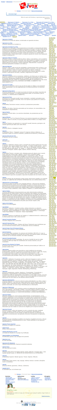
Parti (53, 184)
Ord (53, 179)
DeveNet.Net (28, 403)
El (49, 125)
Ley (55, 156)
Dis (54, 120)
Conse (50, 88)
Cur (53, 99)
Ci (49, 78)
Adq (50, 53)
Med (55, 163)
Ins (56, 148)
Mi (52, 165)
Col (52, 80)
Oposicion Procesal (12, 33)
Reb (55, 207)
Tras (56, 238)
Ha (51, 139)
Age (50, 55)
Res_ (50, 218)
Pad (54, 181)
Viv (52, 245)
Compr (50, 83)
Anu (50, 60)
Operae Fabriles (5, 112)
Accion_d (51, 43)
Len (50, 156)
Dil (52, 120)
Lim (55, 158)
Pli (51, 191)
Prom (50, 202)
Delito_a (51, 104)
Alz (56, 57)
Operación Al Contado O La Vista (45, 22)
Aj (54, 55)
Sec (50, 223)
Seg (52, 223)
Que (53, 205)
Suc (50, 231)
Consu (50, 90)
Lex (52, 156)
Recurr (53, 209)
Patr (53, 186)
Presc (50, 197)
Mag (54, 160)
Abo (54, 38)
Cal (52, 71)
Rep (50, 216)
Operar (21, 25)
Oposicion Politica (6, 294)
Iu (53, 151)
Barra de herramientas (37, 11)
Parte (50, 184)
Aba (51, 38)
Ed (54, 123)
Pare (55, 183)
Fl (49, 135)
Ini (49, 148)
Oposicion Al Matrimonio (40, 31)
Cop (53, 95)
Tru (52, 240)
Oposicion (3, 31)
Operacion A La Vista (27, 22)
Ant (54, 59)
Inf (56, 146)
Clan (52, 78)
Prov (50, 204)
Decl (53, 101)
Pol (50, 193)
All (53, 57)
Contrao (54, 90)
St (49, 230)
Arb (50, 62)
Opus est (15, 36)
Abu (52, 39)
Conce (54, 83)
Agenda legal (9, 377)
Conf (50, 87)
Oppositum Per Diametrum (8, 35)
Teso (52, 235)
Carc (53, 73)
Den (50, 108)
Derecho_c (51, 109)
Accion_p (51, 45)
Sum (53, 231)
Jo (54, 151)
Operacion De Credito (7, 84)
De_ (55, 102)
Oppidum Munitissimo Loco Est (9, 34)
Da (55, 99)
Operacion (2, 22)
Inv (50, 151)
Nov (54, 172)
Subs (55, 230)
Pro (55, 198)
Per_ (53, 188)
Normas (19, 11)
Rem (53, 214)
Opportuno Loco (46, 34)
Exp (50, 132)
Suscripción (47, 377)
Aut (53, 64)
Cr (52, 97)
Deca (50, 101)
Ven (50, 244)
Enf (50, 127)
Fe (51, 134)
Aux (50, 66)
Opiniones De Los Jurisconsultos (41, 27)
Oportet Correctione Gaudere (49, 28)
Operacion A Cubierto (13, 22)
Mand (50, 162)
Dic (50, 120)
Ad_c (50, 50)
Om (52, 177)
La (52, 155)
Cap (50, 73)
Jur (54, 153)
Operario (28, 25)
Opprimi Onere (22, 35)
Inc (55, 144)
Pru (53, 204)
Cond (54, 85)
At (51, 64)
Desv (53, 118)
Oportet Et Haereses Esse (9, 29)
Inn (51, 148)
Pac (52, 181)
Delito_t (55, 106)
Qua (50, 205)
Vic (54, 244)
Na (54, 167)
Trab (50, 238)
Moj (54, 165)
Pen (50, 188)
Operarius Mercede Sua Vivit (48, 25)
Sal (52, 221)
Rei (50, 214)
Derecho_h (51, 113)
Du (52, 123)
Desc (53, 116)
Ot (49, 181)
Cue (54, 97)
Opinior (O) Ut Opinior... (13, 28)
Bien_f (50, 69)
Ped (55, 186)
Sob (50, 228)
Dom (55, 121)
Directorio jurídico (10, 379)
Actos (50, 48)
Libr (53, 158)
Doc (52, 121)
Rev (52, 219)
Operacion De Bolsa (39, 23)
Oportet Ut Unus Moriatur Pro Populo (31, 30)
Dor (50, 123)
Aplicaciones (9, 1)
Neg (50, 169)
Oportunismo (47, 30)
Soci (53, 228)
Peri (55, 188)
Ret (50, 219)
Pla (50, 191)
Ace (55, 45)
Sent (50, 224)
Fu (55, 135)
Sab (50, 221)
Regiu (54, 212)
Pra (50, 195)
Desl (50, 118)
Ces (55, 76)
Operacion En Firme (29, 24)
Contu (50, 95)
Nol (50, 170)
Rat (52, 207)
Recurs (50, 211)
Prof (53, 200)
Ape (52, 60)
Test (55, 235)
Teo (54, 233)
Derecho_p (51, 114)
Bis (53, 69)
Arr (52, 62)
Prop (53, 202)
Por (52, 193)
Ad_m (50, 52)
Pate (50, 186)
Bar (55, 66)
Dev (56, 118)
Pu (55, 204)
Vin (50, 245)
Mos (50, 167)
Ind (52, 146)
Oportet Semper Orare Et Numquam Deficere (31, 29)
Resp (53, 218)
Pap (52, 183)
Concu (50, 85)
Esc (56, 127)
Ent (52, 127)
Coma (55, 80)
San (55, 221)
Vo (54, 245)
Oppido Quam (49, 33)
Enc (54, 125)
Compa (53, 81)
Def (53, 102)
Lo (51, 160)
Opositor (22, 33)
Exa (50, 130)
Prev (50, 198)
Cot (50, 97)
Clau (55, 78)
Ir (51, 151)
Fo (51, 135)
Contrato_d (51, 92)
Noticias (7, 381)
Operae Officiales (11, 25)
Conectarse (47, 378)
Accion (50, 41)
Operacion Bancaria (26, 23)
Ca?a (55, 71)
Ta (49, 233)
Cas (50, 74)
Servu (50, 226)
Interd (50, 149)
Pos (54, 193)
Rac (50, 207)
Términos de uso (35, 382)
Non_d (53, 170)
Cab (50, 71)
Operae (39, 24)
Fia (54, 134)
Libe (50, 158)
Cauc (53, 74)
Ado (53, 52)
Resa (53, 216)
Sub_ (52, 230)
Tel (51, 233)
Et (54, 128)
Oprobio (54, 35)
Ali (51, 57)
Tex (50, 237)
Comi (50, 81)
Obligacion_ (51, 176)
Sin (55, 226)
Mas (50, 163)
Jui (50, 153)
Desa (50, 116)
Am (50, 59)
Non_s (50, 172)
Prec (53, 195)
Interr (53, 149)
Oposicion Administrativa (24, 31)
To (53, 237)
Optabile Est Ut (7, 36)
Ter (50, 235)
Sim (53, 226)
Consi (54, 88)
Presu (53, 197)
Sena (55, 223)
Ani (52, 59)
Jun (52, 153)
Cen (53, 76)
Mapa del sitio (48, 379)
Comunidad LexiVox (10, 378)
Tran (53, 238)
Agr (52, 55)
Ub (54, 240)
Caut (50, 76)
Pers (50, 190)
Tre (50, 240)
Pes (53, 190)
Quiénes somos (35, 378)
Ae (55, 53)
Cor (56, 95)
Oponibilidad (25, 28)
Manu (53, 162)
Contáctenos (34, 381)
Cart (56, 73)
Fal (50, 134)
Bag (52, 66)
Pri (52, 198)
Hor (50, 142)
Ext (52, 132)
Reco (50, 209)
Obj (50, 174)
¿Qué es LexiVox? (35, 377)
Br (55, 69)
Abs (50, 39)
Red (54, 211)
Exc (52, 130)
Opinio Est (5, 27)
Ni (55, 169)
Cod (50, 80)
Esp (50, 128)
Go (55, 137)
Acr (50, 46)
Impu (50, 144)
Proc (50, 200)
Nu (56, 172)
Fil (55, 134)
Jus (50, 155)
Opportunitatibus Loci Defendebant (29, 34)
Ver (52, 244)
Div (50, 121)
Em (51, 125)
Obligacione (54, 174)
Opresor (46, 35)
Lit (49, 160)
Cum (50, 99)
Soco (55, 228)
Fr (53, 135)
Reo (55, 214)
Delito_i (50, 106)
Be (49, 67)
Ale (50, 57)
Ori (55, 179)
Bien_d (52, 67)
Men (50, 165)
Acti (52, 46)
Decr (50, 102)
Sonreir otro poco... (46, 396)
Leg (54, 155)
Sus (55, 231)
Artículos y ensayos (10, 382)
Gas (53, 137)
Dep (53, 108)
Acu (53, 48)
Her (50, 141)
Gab (50, 137)
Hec (54, 139)
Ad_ (52, 53)
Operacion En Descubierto (14, 24)
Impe (54, 142)
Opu (50, 179)
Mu (52, 167)
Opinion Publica (5, 191)
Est (52, 128)
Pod (54, 191)
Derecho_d (51, 111)
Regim (50, 212)
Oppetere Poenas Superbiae (35, 33)
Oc (55, 176)
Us (51, 242)
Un (50, 242)
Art (54, 62)
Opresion (31, 35)
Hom (54, 141)
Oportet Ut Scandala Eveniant (10, 30)
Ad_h (53, 50)
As (49, 64)
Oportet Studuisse (51, 29)
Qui (55, 205)
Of (49, 177)
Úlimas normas (9, 383)
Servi (53, 224)
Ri (54, 219)
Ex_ (55, 130)
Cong (53, 87)
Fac (55, 132)
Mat (53, 163)
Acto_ (55, 46)
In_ (53, 144)
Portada (3, 1)
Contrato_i (51, 93)
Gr (49, 139)
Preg (55, 195)
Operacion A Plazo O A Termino (9, 23)
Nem (53, 169)
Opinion (13, 27)
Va (55, 242)
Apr (55, 60)
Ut (53, 242)
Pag (50, 183)
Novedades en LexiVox (36, 379)
